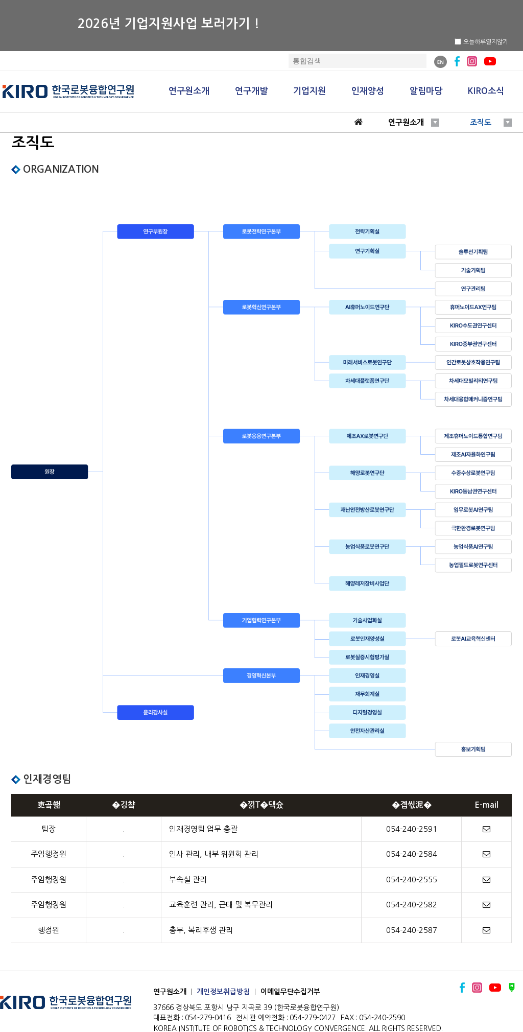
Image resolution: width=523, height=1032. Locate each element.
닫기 (514, 41)
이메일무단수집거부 (290, 991)
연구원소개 (189, 91)
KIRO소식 (486, 91)
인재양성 (367, 91)
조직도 (480, 122)
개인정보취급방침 (223, 991)
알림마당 (426, 91)
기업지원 (309, 91)
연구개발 (251, 91)
